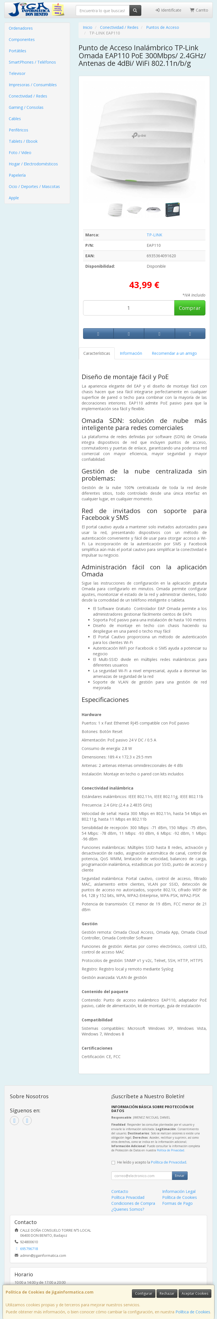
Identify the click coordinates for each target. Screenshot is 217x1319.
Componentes (22, 39)
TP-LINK (154, 234)
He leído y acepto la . (152, 1162)
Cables (15, 118)
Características (96, 353)
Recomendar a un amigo (174, 353)
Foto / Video (20, 152)
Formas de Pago (177, 1203)
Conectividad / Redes (28, 96)
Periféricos (18, 130)
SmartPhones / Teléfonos (32, 62)
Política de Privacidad (170, 1150)
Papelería (17, 175)
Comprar (190, 307)
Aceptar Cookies (195, 1293)
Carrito (199, 10)
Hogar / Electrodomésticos (33, 164)
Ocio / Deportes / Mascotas (34, 186)
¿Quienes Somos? (127, 1209)
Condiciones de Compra (133, 1203)
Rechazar (167, 1293)
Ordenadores (21, 28)
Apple (14, 197)
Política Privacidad (127, 1197)
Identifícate (168, 10)
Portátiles (17, 50)
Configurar (143, 1293)
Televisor (17, 73)
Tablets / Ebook (23, 141)
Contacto (119, 1191)
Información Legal (179, 1191)
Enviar (180, 1175)
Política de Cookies (192, 1311)
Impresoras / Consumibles (33, 84)
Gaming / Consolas (26, 107)
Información (131, 353)
